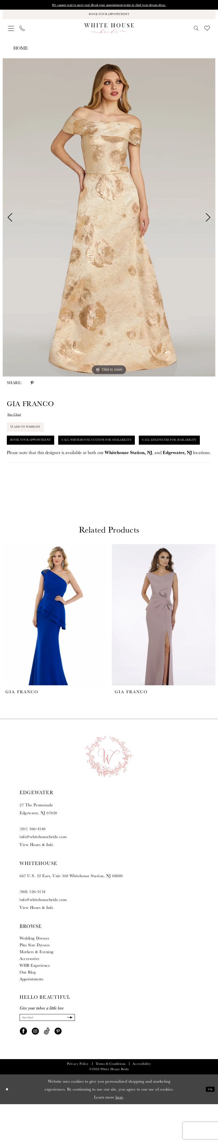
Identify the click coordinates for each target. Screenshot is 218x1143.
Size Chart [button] (17, 420)
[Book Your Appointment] (109, 17)
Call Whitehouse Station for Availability (134, 456)
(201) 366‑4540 (33, 865)
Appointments (31, 1015)
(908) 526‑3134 (33, 927)
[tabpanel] (109, 222)
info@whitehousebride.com (43, 872)
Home (20, 53)
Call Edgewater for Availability (51, 474)
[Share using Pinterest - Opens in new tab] (32, 387)
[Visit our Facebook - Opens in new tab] (23, 1069)
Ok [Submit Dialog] (209, 1128)
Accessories (29, 994)
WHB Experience (35, 1001)
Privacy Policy (78, 1102)
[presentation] (54, 651)
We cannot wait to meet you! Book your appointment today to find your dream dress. (109, 6)
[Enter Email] (47, 1055)
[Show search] (196, 33)
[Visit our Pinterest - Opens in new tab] (58, 1069)
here (119, 1136)
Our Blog (28, 1008)
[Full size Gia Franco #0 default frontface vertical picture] (109, 222)
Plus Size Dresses (35, 981)
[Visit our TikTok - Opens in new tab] (46, 1069)
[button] (11, 33)
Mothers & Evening (37, 988)
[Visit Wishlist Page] (207, 33)
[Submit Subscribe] (68, 1055)
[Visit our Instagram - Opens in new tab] (35, 1069)
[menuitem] (11, 33)
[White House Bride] (109, 33)
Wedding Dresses (34, 974)
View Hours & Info (36, 880)
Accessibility (142, 1102)
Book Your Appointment (40, 456)
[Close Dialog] (8, 1128)
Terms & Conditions (111, 1102)
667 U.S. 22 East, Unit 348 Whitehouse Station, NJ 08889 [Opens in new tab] (71, 912)
